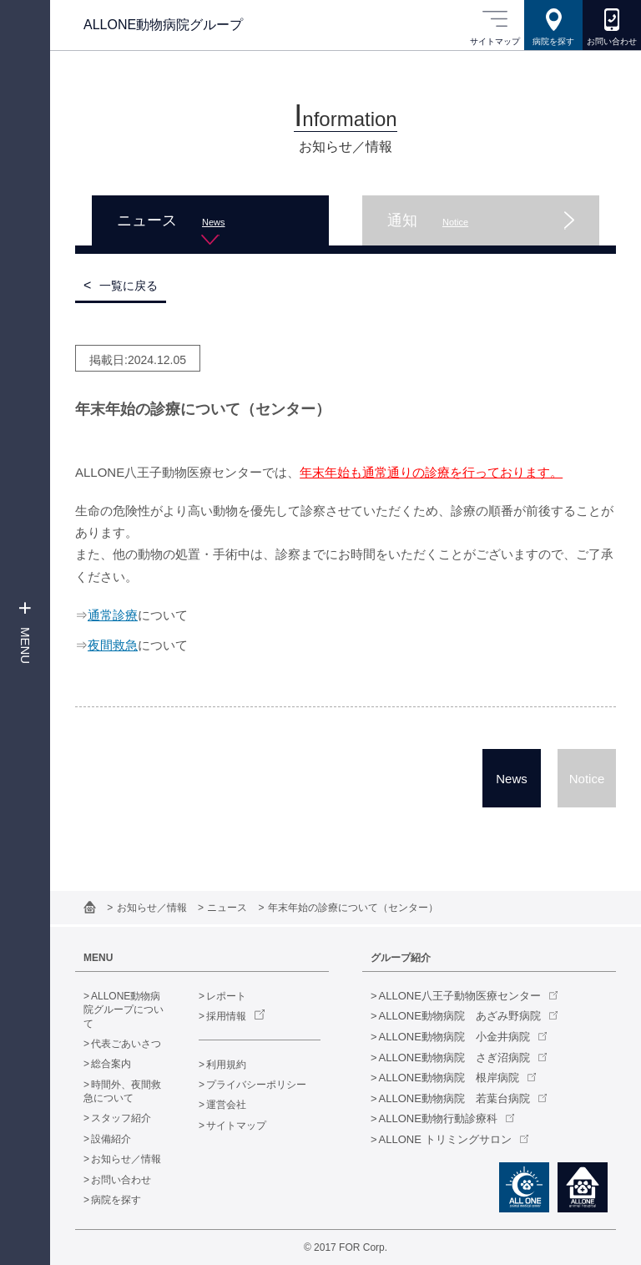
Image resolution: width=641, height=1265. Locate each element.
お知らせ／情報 (153, 907)
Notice (587, 779)
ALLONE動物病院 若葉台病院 (454, 1098)
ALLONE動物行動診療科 (438, 1118)
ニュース (228, 907)
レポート (226, 996)
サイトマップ (236, 1125)
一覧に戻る (128, 285)
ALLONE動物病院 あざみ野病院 (460, 1015)
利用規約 (226, 1064)
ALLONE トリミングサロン (445, 1139)
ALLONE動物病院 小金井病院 (454, 1036)
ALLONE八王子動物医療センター (460, 995)
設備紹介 (111, 1139)
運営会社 (226, 1105)
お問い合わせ (121, 1180)
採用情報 (226, 1016)
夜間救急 (113, 645)
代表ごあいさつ (126, 1044)
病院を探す (116, 1200)
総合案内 (111, 1064)
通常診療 (113, 615)
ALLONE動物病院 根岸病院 (449, 1077)
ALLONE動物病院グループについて (123, 1010)
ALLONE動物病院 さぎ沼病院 (454, 1057)
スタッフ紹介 (121, 1118)
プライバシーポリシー (256, 1084)
